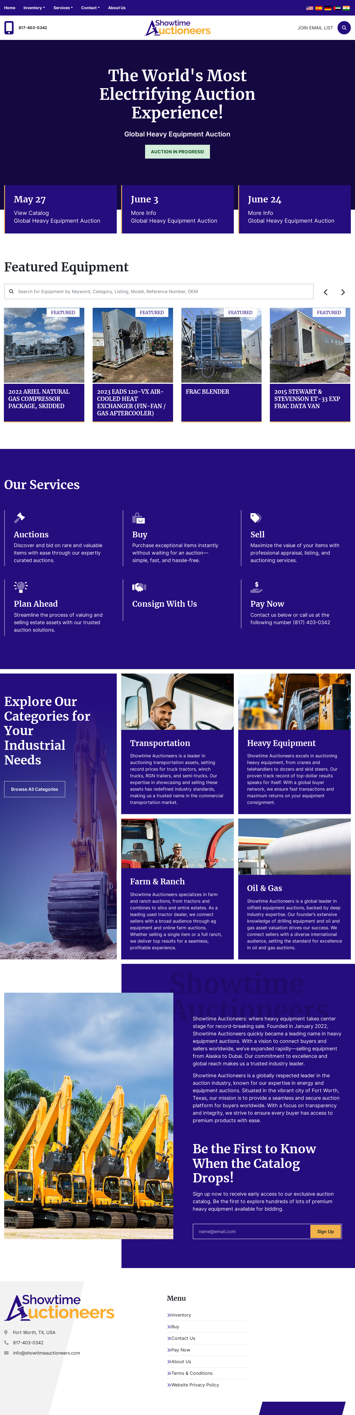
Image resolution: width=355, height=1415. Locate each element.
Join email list (315, 28)
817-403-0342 (33, 27)
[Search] (344, 27)
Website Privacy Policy (195, 1385)
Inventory (33, 7)
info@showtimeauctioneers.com (46, 1353)
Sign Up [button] (325, 1231)
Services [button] (62, 7)
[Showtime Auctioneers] (59, 1308)
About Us (117, 7)
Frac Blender (207, 391)
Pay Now (180, 1350)
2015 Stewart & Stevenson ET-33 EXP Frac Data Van (307, 399)
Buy (175, 1326)
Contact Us (183, 1338)
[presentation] (325, 292)
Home (9, 7)
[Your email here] (267, 1231)
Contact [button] (89, 7)
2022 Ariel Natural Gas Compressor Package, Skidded (39, 399)
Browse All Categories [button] (34, 789)
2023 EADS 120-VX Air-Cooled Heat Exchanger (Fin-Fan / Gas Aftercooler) (131, 402)
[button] (34, 8)
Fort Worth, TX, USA (34, 1332)
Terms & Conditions (191, 1373)
